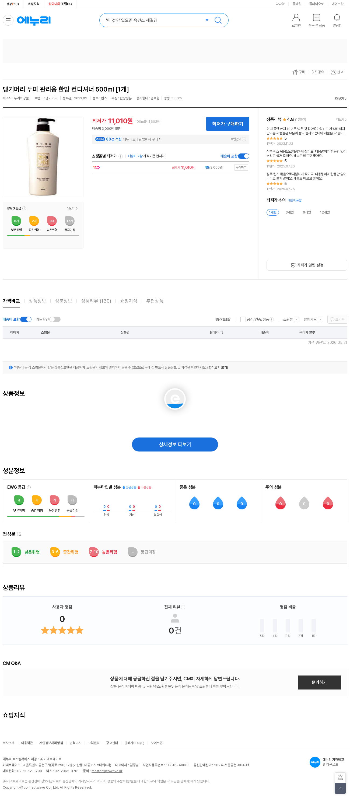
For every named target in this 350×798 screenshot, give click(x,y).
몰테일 (296, 4)
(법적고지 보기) (217, 367)
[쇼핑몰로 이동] (169, 167)
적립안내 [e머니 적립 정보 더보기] (238, 139)
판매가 (214, 332)
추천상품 (154, 301)
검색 (218, 20)
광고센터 (112, 743)
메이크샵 (338, 4)
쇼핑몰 (288, 319)
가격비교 (11, 301)
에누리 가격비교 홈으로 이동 (34, 20)
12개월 (325, 212)
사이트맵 (157, 743)
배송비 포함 (228, 156)
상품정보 (37, 301)
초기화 (340, 319)
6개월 (307, 212)
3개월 (290, 212)
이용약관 (27, 743)
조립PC (60, 4)
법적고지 (75, 743)
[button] (24, 208)
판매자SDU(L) (134, 743)
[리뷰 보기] (307, 136)
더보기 (339, 99)
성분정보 (63, 301)
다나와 (280, 4)
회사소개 (9, 743)
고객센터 (94, 743)
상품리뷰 (96, 301)
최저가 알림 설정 (310, 265)
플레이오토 (316, 4)
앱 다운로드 (328, 762)
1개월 (272, 212)
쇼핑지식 (34, 4)
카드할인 (42, 319)
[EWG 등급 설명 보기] (29, 487)
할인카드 (310, 319)
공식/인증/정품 (258, 319)
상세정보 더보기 (175, 444)
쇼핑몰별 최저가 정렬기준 (120, 156)
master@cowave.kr (107, 771)
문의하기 (319, 682)
